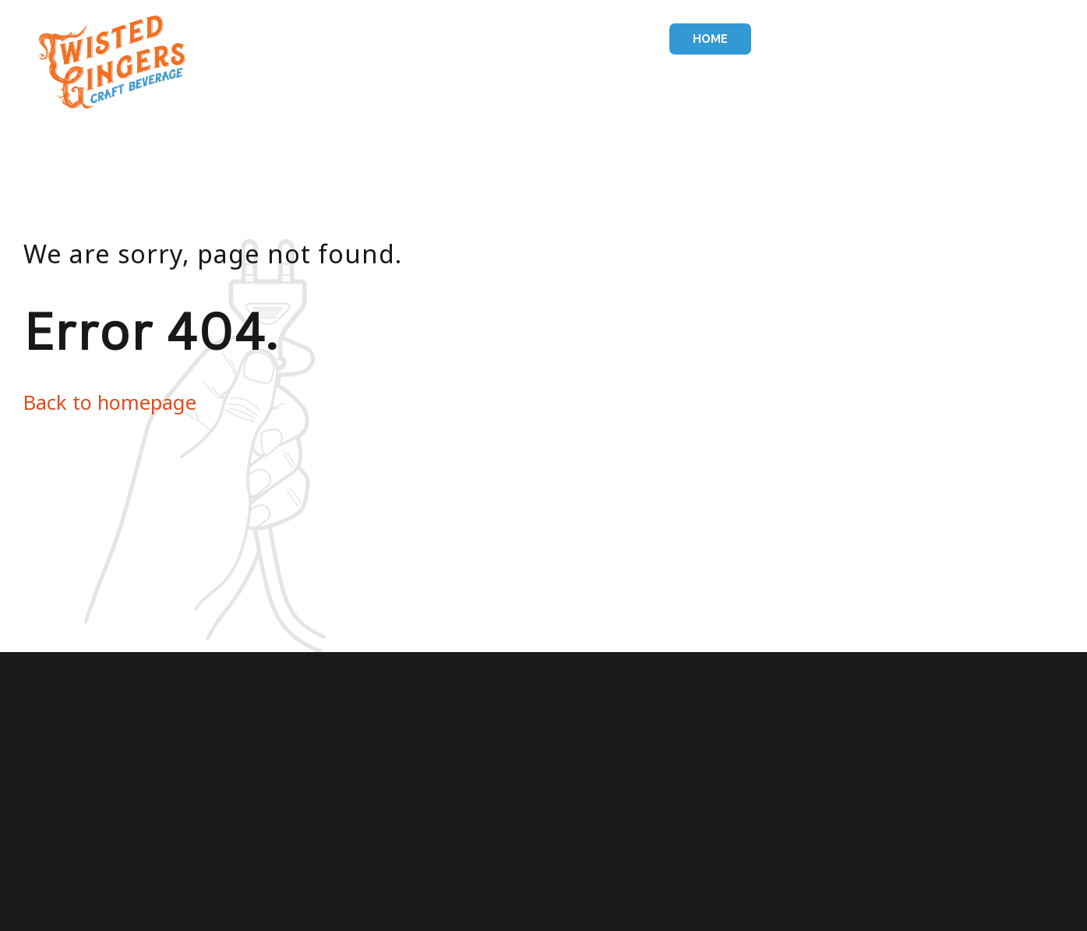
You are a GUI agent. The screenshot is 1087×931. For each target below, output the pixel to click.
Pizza (866, 39)
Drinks (800, 39)
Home (710, 39)
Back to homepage (109, 402)
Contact (1035, 39)
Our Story (944, 39)
